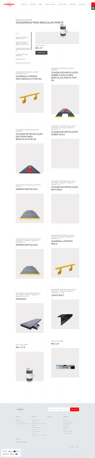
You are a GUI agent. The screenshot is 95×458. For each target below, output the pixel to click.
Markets (50, 416)
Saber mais (41, 52)
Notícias (64, 429)
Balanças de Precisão (36, 427)
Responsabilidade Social (68, 421)
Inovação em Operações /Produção (23, 423)
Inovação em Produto (20, 421)
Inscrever (74, 409)
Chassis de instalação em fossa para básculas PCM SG (23, 49)
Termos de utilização (67, 433)
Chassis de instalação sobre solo (22, 55)
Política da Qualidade (67, 423)
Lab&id (40, 4)
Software (33, 4)
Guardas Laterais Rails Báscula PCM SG (22, 38)
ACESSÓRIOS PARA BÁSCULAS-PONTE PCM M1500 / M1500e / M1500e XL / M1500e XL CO (63, 127)
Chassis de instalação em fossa (23, 63)
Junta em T (57, 295)
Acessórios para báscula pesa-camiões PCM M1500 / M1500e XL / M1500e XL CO (63, 237)
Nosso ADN (18, 419)
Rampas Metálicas (21, 59)
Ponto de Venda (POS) (36, 431)
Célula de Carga (22, 345)
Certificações (65, 425)
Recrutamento (66, 427)
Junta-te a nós (62, 4)
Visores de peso (35, 429)
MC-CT (17, 33)
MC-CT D (20, 347)
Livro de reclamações (21, 442)
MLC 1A (55, 343)
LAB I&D (17, 416)
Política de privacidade (67, 431)
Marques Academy (50, 4)
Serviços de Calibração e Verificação (39, 435)
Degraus (21, 299)
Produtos (24, 4)
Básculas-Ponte (35, 421)
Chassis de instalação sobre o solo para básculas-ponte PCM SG (22, 43)
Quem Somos (66, 419)
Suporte (18, 439)
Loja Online (81, 4)
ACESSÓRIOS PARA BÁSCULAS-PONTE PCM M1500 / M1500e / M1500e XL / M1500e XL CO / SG (28, 294)
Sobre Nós (72, 4)
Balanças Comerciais (36, 419)
